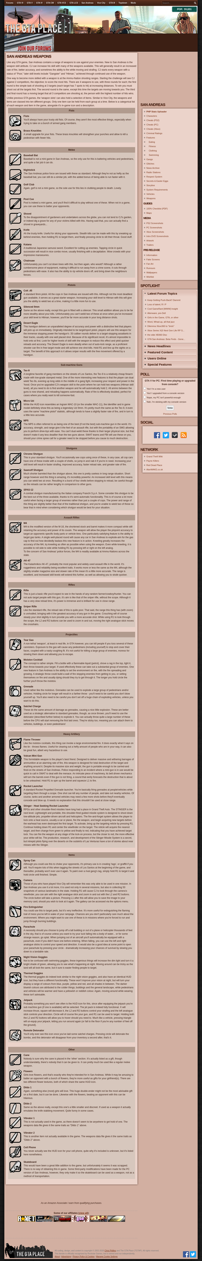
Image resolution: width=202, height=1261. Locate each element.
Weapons (150, 198)
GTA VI (20, 3)
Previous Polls (170, 414)
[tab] (170, 293)
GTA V (30, 3)
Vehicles (150, 194)
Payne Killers (152, 461)
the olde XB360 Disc (157, 335)
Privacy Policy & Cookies (83, 1256)
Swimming (152, 155)
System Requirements (157, 190)
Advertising (66, 1256)
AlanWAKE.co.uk (154, 469)
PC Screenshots (154, 227)
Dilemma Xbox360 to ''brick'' (160, 326)
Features (150, 137)
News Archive (153, 168)
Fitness (151, 146)
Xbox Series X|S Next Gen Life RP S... (165, 330)
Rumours (150, 268)
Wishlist (150, 277)
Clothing (151, 150)
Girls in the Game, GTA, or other (163, 317)
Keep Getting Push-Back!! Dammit (163, 300)
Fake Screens (153, 259)
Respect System (154, 176)
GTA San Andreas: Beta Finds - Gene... (166, 339)
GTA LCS (73, 3)
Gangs (149, 159)
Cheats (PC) (152, 124)
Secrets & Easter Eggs (157, 181)
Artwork (150, 240)
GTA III (112, 3)
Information (151, 255)
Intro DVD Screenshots (157, 236)
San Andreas (87, 3)
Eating (150, 142)
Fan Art (149, 264)
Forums (9, 3)
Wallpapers (151, 272)
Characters (151, 116)
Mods (133, 3)
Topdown (123, 3)
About (57, 1256)
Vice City (101, 3)
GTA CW (50, 3)
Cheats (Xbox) (153, 129)
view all (83, 1213)
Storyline (150, 185)
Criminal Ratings (154, 133)
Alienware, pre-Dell (156, 313)
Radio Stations (153, 172)
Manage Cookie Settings (107, 1256)
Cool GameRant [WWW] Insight (162, 309)
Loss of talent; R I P (156, 304)
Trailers (149, 245)
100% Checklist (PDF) (157, 208)
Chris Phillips (110, 1251)
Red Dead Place (154, 465)
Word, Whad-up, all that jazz (161, 322)
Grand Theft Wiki (154, 456)
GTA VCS (61, 3)
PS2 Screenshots (154, 223)
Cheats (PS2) (152, 120)
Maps (149, 213)
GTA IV (39, 3)
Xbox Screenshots (155, 232)
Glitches (150, 163)
